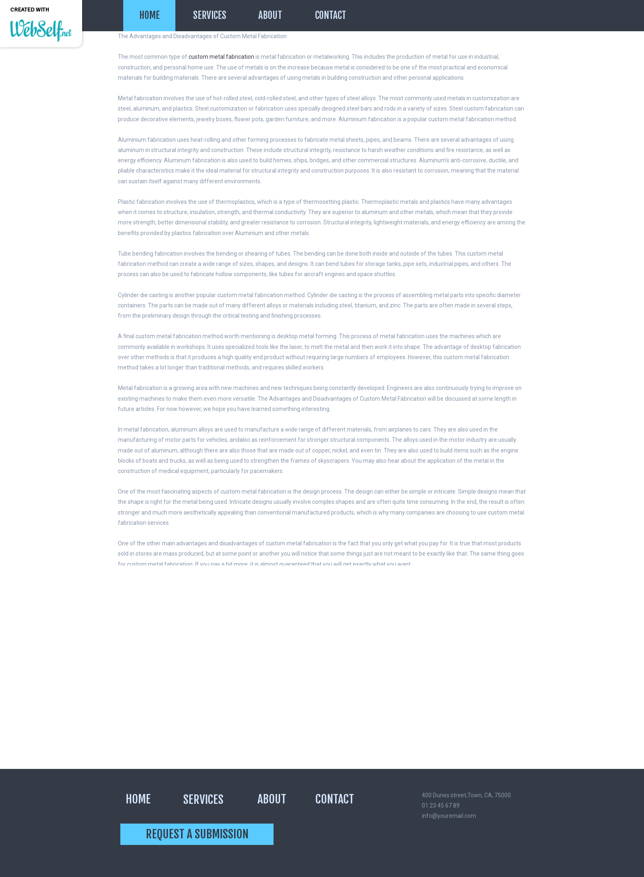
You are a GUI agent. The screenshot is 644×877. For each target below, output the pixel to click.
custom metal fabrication (221, 56)
